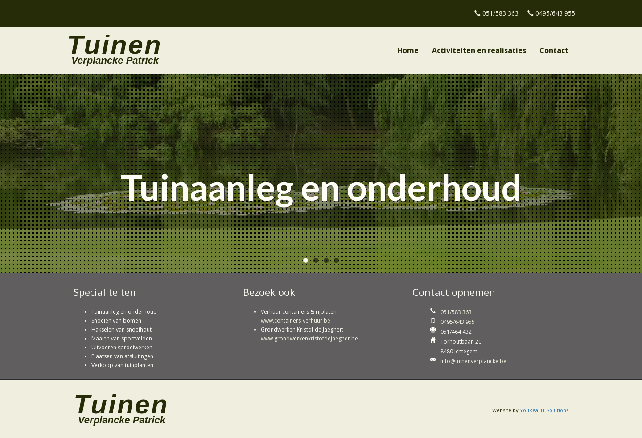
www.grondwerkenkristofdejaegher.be (309, 338)
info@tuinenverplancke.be (473, 361)
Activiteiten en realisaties (479, 50)
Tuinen (114, 39)
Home (408, 50)
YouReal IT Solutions (544, 410)
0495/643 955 (555, 13)
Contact (553, 50)
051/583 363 (500, 13)
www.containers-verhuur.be (295, 320)
